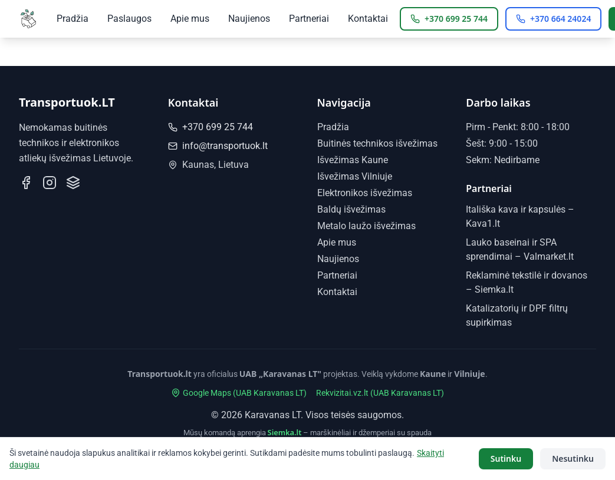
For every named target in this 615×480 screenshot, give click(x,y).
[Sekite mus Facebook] (26, 183)
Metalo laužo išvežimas (366, 225)
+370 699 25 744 (210, 127)
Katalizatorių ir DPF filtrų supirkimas (325, 446)
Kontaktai (368, 18)
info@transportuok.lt (218, 145)
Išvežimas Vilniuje (354, 176)
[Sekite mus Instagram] (49, 183)
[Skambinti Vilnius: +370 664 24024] (553, 19)
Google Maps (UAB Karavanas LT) (239, 393)
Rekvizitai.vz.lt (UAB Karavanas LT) (380, 393)
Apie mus (189, 18)
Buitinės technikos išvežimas (377, 143)
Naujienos (249, 18)
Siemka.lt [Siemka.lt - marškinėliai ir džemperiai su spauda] (285, 432)
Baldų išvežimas (351, 209)
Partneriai (309, 18)
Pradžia (72, 18)
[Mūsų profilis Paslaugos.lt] (73, 183)
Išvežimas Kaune (352, 159)
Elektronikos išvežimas (364, 192)
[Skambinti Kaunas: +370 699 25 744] (449, 19)
